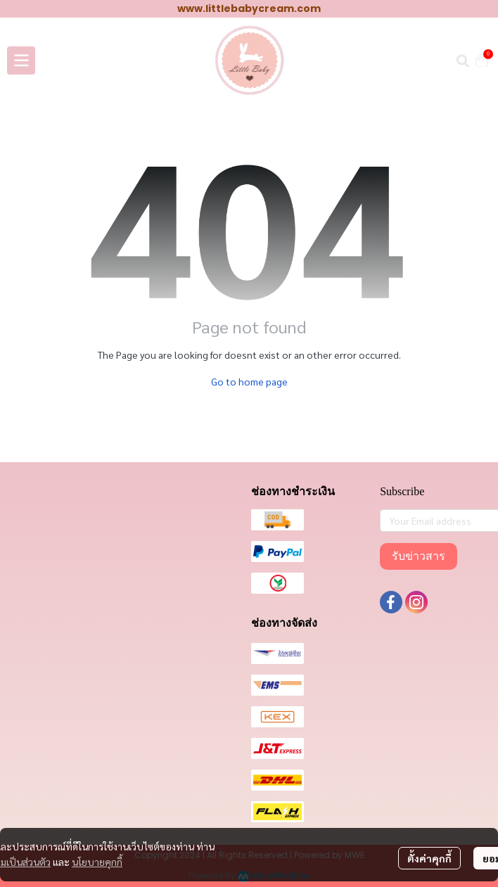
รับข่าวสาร (418, 556)
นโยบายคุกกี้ (97, 861)
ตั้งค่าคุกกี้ (429, 858)
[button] (463, 60)
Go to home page (249, 381)
